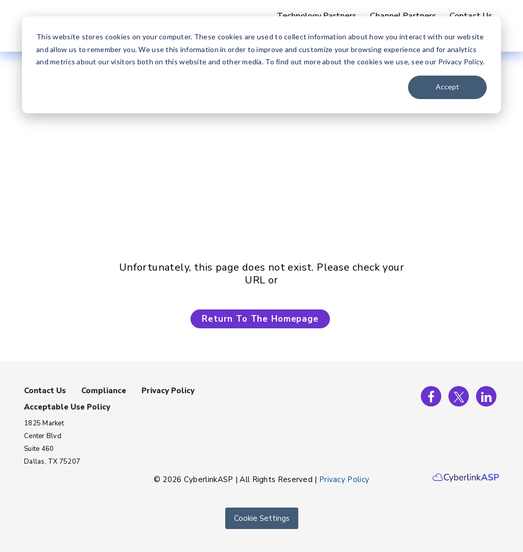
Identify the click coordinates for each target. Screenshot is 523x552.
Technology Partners (316, 15)
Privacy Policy (168, 391)
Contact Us (470, 15)
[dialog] (261, 64)
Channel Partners (403, 15)
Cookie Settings (262, 518)
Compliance (103, 391)
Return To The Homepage (260, 319)
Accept (447, 86)
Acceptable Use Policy (67, 407)
